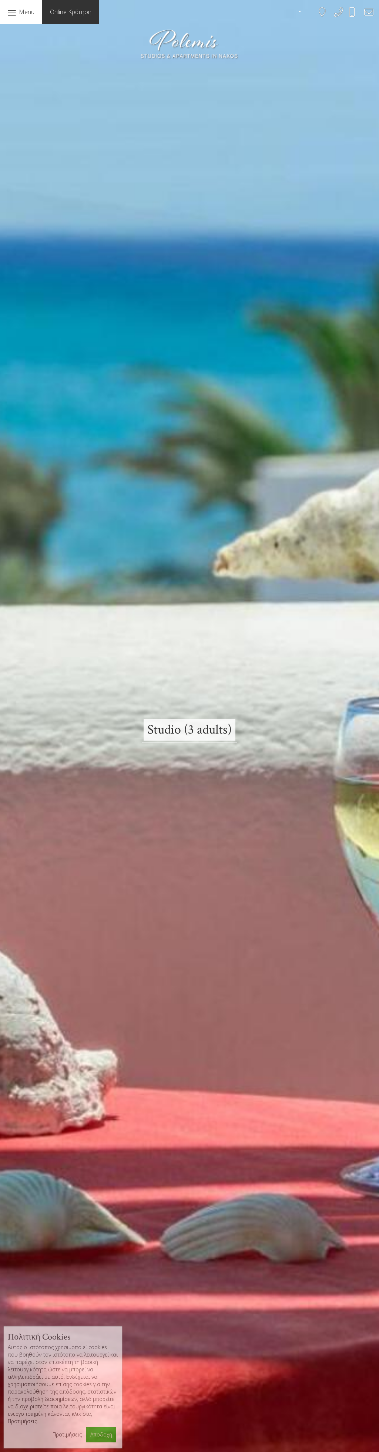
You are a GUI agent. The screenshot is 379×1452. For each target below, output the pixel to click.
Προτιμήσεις (67, 1434)
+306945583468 (356, 15)
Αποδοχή (101, 1434)
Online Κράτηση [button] (70, 12)
